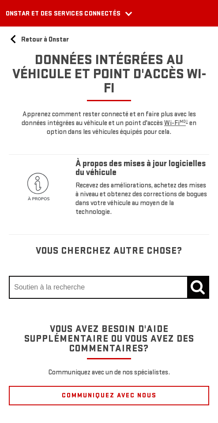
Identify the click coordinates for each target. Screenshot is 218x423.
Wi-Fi (176, 123)
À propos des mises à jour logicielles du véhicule (140, 168)
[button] (176, 123)
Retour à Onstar (39, 39)
